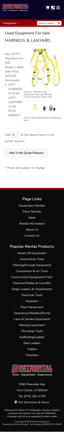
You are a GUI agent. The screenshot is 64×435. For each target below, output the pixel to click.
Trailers (32, 349)
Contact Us (32, 236)
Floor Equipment (32, 307)
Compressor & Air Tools (32, 271)
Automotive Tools (32, 259)
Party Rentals (32, 212)
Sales (32, 218)
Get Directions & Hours (32, 402)
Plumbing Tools (32, 331)
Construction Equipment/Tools (32, 277)
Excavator (32, 301)
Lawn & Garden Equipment (32, 319)
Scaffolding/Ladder (32, 337)
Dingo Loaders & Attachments (32, 289)
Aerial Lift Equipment (31, 253)
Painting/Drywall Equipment (32, 265)
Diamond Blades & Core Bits (32, 283)
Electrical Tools (32, 295)
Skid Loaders (31, 343)
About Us (32, 230)
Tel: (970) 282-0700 (32, 396)
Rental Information (32, 224)
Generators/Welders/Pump (32, 313)
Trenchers (32, 355)
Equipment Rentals (32, 206)
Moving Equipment (32, 325)
